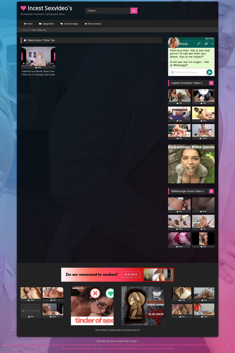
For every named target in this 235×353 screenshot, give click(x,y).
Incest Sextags (71, 23)
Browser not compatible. (182, 10)
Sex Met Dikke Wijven (87, 348)
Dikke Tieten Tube (64, 345)
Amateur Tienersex (178, 345)
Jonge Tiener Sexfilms (162, 348)
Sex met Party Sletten (114, 348)
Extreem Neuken (85, 345)
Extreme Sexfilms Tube (40, 345)
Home (30, 23)
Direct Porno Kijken (107, 345)
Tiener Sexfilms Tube (13, 345)
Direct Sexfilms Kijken (154, 345)
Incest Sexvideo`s (46, 8)
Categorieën (48, 23)
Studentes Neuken (138, 348)
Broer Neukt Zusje (130, 345)
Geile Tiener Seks (217, 345)
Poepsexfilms (198, 345)
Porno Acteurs (94, 23)
